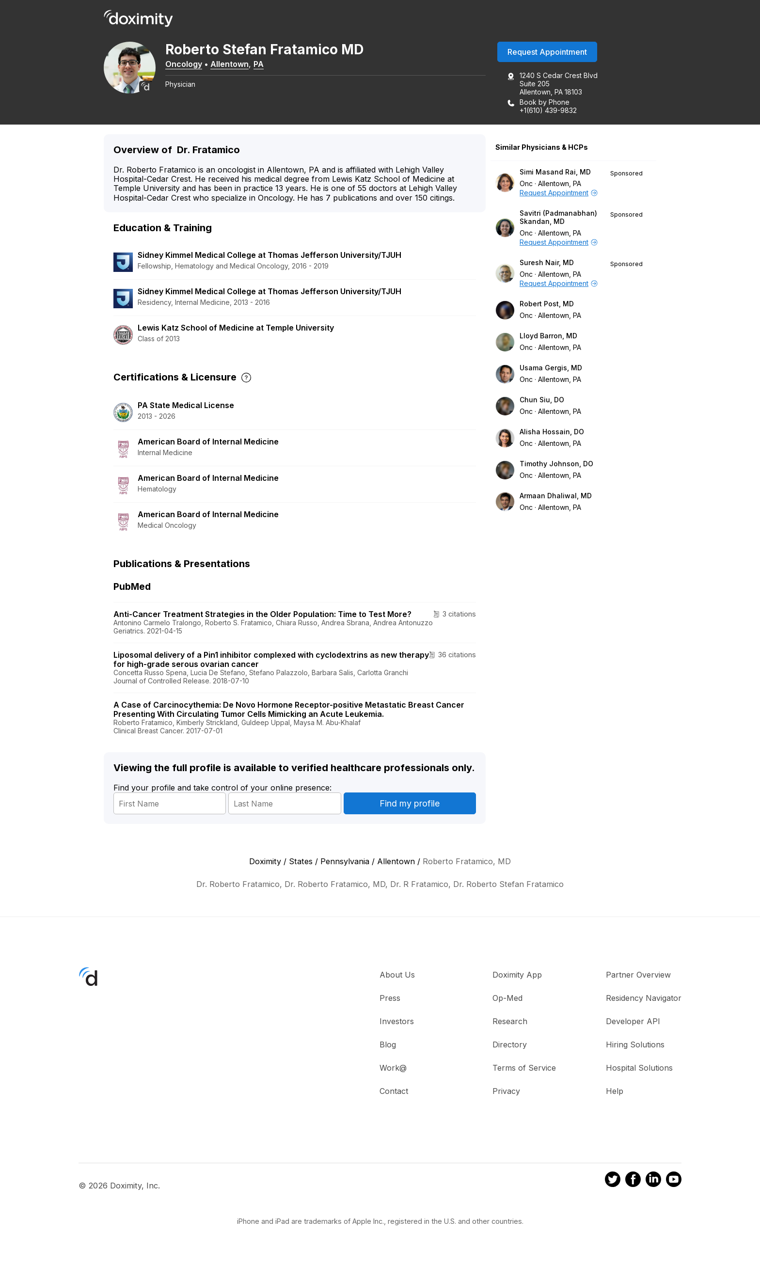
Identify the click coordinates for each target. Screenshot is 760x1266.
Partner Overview (638, 975)
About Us (397, 975)
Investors (397, 1022)
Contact (394, 1091)
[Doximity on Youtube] (673, 1181)
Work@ (393, 1068)
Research (509, 1022)
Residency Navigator (643, 998)
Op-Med (507, 998)
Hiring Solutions (635, 1045)
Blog (388, 1045)
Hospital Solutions (639, 1068)
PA (265, 64)
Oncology (190, 64)
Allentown (236, 64)
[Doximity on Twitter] (612, 1181)
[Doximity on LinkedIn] (653, 1181)
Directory (509, 1045)
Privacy (506, 1091)
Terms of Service (524, 1068)
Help (614, 1091)
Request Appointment (547, 53)
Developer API (633, 1022)
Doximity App (517, 975)
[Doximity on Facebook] (633, 1181)
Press (390, 998)
